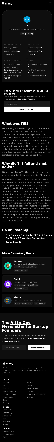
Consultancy (7, 413)
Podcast (6, 388)
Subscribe (6, 421)
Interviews (7, 382)
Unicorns (30, 385)
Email (5, 437)
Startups (30, 391)
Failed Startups (32, 388)
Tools (5, 400)
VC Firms (30, 397)
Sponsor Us (7, 410)
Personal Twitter (9, 434)
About (5, 419)
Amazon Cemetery (9, 397)
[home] (7, 3)
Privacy (5, 424)
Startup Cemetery (27, 34)
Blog (4, 385)
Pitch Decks (31, 382)
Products (6, 403)
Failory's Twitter (9, 431)
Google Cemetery (9, 394)
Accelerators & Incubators (36, 394)
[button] (50, 3)
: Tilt (14, 242)
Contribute (7, 416)
